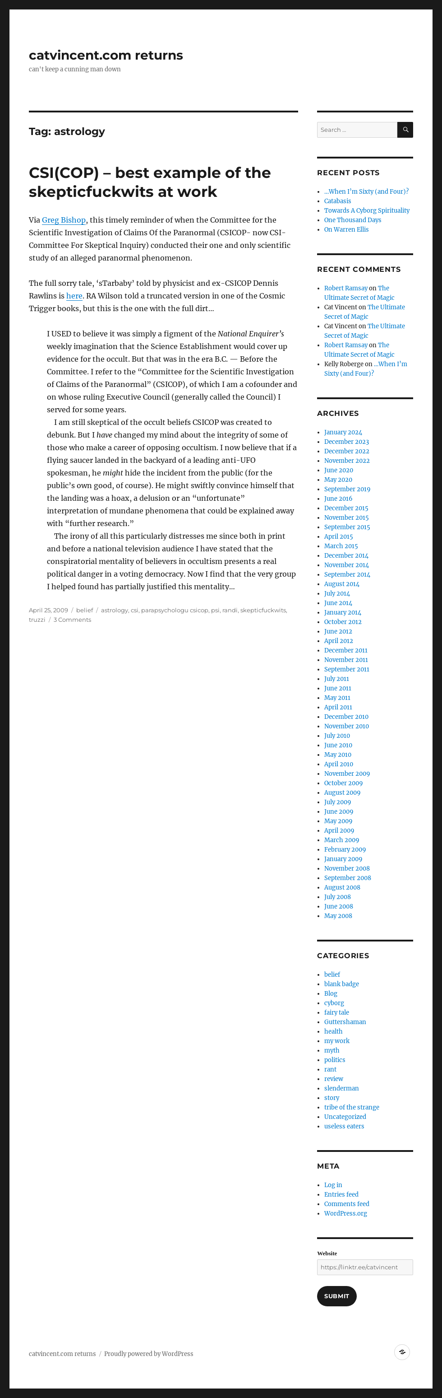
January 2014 (342, 612)
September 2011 (346, 669)
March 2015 (341, 546)
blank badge (341, 984)
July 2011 (336, 679)
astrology (114, 610)
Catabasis (337, 201)
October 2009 (343, 783)
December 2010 (346, 717)
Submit (337, 1296)
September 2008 (347, 878)
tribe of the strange (351, 1107)
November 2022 (347, 461)
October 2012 (343, 622)
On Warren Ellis (346, 229)
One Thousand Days (353, 220)
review (333, 1079)
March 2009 (341, 840)
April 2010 (338, 764)
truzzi (37, 619)
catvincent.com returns (106, 55)
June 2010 (338, 745)
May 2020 (338, 480)
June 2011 (337, 688)
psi (215, 610)
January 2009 (343, 859)
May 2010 (337, 755)
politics (334, 1060)
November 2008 (347, 868)
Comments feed (346, 1204)
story (331, 1098)
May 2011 (337, 698)
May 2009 (338, 821)
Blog (330, 993)
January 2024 (343, 432)
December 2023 (346, 442)
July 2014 (337, 593)
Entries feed (341, 1194)
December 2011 (346, 650)
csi (134, 610)
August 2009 (342, 793)
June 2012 (338, 631)
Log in (333, 1185)
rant (330, 1069)
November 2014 (346, 565)
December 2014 (346, 555)
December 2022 (346, 451)
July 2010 (337, 736)
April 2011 (338, 707)
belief (84, 610)
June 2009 (339, 812)
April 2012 (338, 641)
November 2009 (347, 774)
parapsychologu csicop (174, 610)
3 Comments (72, 619)
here (74, 295)
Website (327, 1253)
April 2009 (339, 830)
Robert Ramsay (346, 288)
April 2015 (338, 537)
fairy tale (336, 1012)
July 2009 (337, 802)
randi (230, 610)
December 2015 (346, 508)
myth (332, 1050)
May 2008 (338, 916)
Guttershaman (345, 1022)
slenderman (341, 1088)
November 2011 (346, 660)
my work (337, 1041)
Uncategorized (345, 1117)
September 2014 (347, 574)
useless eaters (344, 1126)
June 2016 (338, 499)
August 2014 (341, 584)
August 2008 (342, 887)
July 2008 (337, 897)
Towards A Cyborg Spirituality (367, 210)
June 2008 (338, 906)
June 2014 (338, 603)
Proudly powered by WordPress (148, 1354)
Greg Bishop (64, 219)
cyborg (334, 1003)
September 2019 (347, 489)
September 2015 (347, 527)
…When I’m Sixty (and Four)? (366, 192)
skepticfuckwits (263, 610)
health (333, 1031)
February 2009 (345, 849)
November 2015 (346, 518)
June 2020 (338, 470)
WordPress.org (345, 1213)
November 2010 (346, 726)
